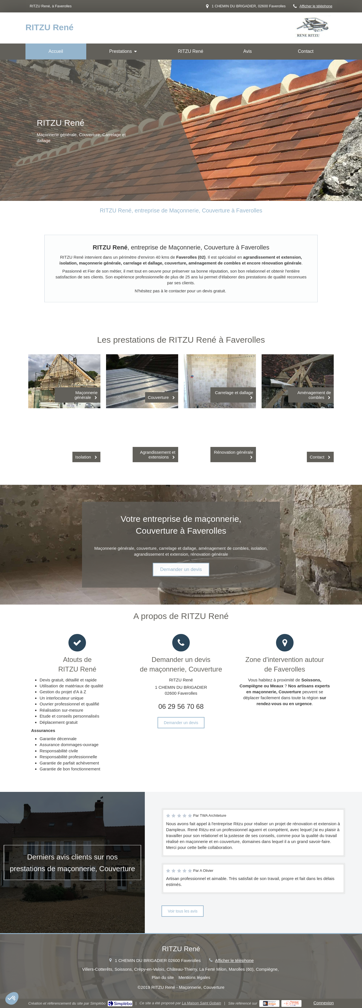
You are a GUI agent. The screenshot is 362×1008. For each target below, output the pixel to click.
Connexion (323, 1002)
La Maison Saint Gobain (201, 1003)
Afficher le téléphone (315, 6)
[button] (12, 998)
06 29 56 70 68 (181, 706)
